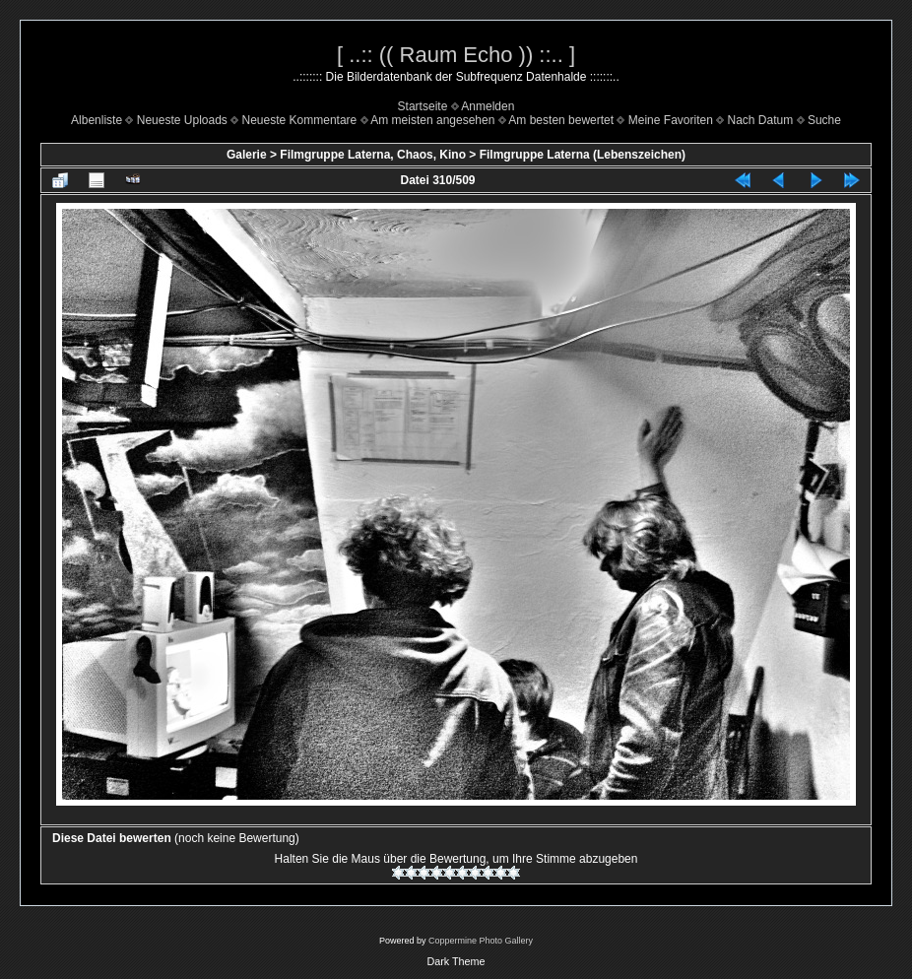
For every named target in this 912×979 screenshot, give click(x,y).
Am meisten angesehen (432, 120)
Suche (824, 120)
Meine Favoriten (670, 120)
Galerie (247, 155)
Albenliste (96, 120)
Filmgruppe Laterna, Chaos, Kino (373, 155)
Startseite (423, 106)
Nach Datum (761, 120)
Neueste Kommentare (300, 120)
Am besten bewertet (561, 120)
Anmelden (487, 106)
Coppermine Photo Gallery (480, 941)
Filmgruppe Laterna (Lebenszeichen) (582, 155)
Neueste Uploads (182, 120)
